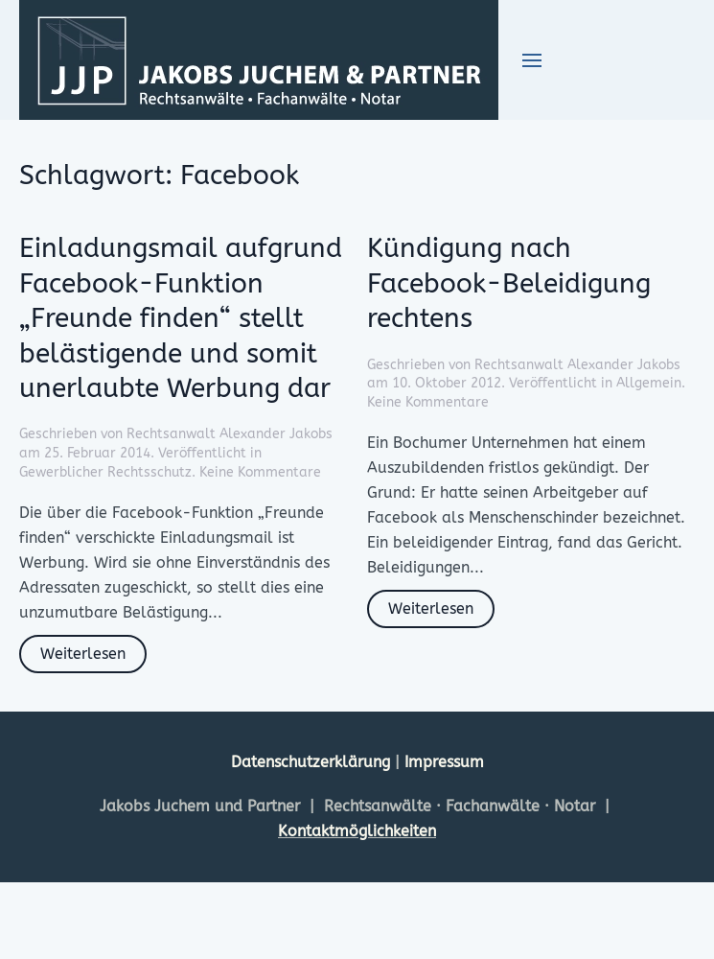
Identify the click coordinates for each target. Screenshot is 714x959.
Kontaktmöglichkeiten (357, 831)
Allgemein (648, 383)
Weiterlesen (83, 653)
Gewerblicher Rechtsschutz (105, 472)
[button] (531, 60)
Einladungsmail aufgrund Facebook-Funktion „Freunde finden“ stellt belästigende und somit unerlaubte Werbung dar (180, 318)
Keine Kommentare (260, 472)
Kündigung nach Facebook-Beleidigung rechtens (509, 283)
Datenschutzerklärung (313, 762)
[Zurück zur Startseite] (258, 60)
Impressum (444, 762)
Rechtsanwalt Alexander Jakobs (230, 434)
